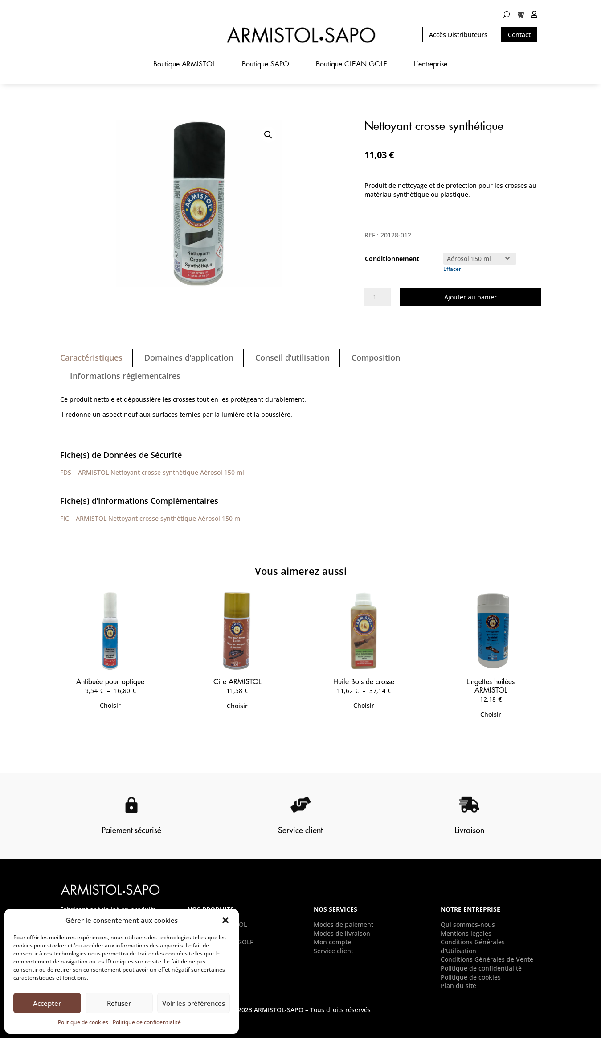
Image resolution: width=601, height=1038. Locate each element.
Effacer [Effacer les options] (452, 269)
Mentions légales (466, 933)
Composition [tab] (376, 357)
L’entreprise (430, 64)
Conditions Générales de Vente (487, 959)
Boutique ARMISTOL (184, 64)
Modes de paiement (343, 924)
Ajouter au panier (470, 297)
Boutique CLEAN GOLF (351, 64)
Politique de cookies (83, 1022)
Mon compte (332, 942)
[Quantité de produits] (377, 297)
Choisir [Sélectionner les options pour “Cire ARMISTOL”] (237, 706)
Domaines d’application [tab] (188, 357)
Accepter (47, 1003)
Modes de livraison (342, 933)
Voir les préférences (193, 1003)
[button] (225, 920)
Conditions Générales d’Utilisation (473, 946)
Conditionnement (392, 258)
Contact (519, 34)
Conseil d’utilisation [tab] (292, 357)
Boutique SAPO (265, 64)
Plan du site (458, 985)
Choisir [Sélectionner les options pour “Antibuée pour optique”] (110, 705)
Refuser (119, 1003)
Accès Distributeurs (458, 34)
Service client (333, 951)
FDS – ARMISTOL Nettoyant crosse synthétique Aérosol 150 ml (152, 472)
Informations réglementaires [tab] (125, 375)
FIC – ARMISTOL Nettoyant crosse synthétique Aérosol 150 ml (151, 518)
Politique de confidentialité (147, 1022)
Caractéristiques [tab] (91, 357)
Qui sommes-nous (468, 924)
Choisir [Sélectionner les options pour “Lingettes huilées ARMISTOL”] (490, 714)
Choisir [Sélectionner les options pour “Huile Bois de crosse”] (363, 705)
